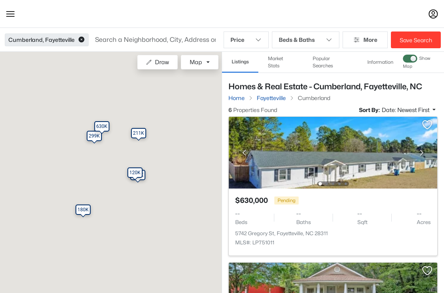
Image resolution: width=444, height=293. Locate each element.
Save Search (416, 40)
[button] (10, 14)
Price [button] (246, 39)
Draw (157, 62)
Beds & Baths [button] (305, 39)
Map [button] (196, 62)
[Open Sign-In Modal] (433, 14)
